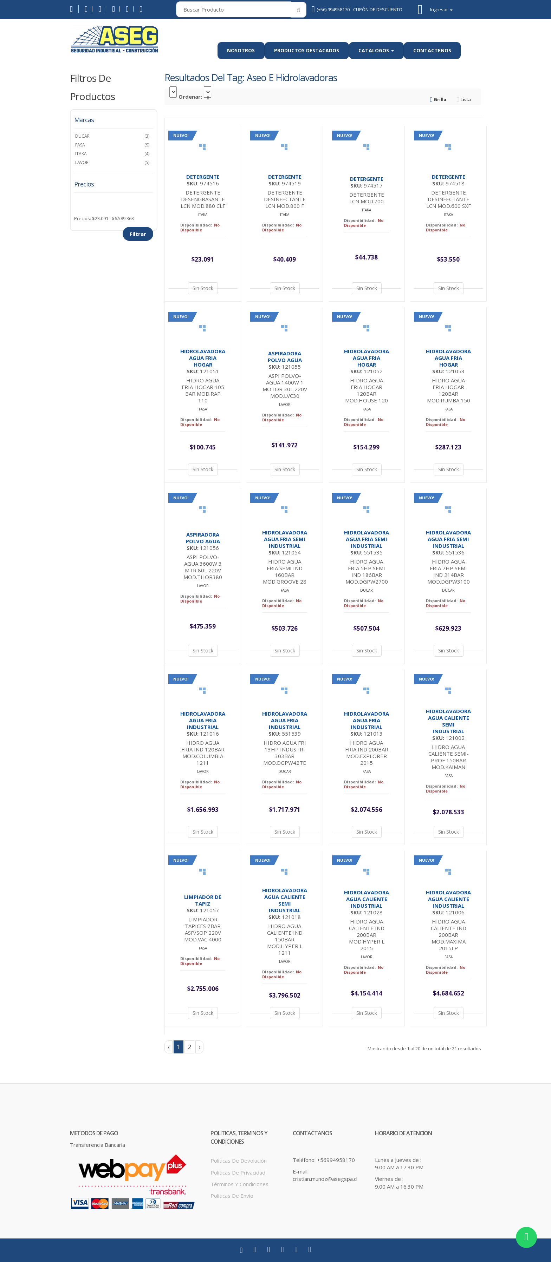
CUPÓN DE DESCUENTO (377, 9)
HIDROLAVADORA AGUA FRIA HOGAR (202, 358)
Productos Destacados (306, 50)
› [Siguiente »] (199, 1047)
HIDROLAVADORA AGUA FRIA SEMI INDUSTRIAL (284, 539)
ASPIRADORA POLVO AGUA (285, 356)
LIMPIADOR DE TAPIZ (202, 900)
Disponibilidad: (196, 224)
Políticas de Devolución (238, 1160)
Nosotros (241, 50)
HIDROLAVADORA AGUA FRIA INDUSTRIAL (202, 720)
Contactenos (432, 50)
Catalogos (376, 50)
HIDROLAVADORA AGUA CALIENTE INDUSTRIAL (366, 899)
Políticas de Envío (231, 1195)
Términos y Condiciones (239, 1184)
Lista (464, 99)
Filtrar (138, 233)
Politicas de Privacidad (237, 1172)
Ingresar (441, 9)
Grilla (438, 99)
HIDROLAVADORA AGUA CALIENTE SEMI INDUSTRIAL (448, 721)
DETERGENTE (203, 176)
